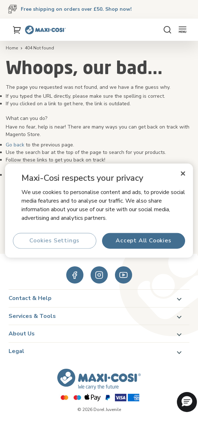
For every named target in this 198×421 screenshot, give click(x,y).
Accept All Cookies (143, 241)
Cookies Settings (54, 241)
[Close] (183, 174)
